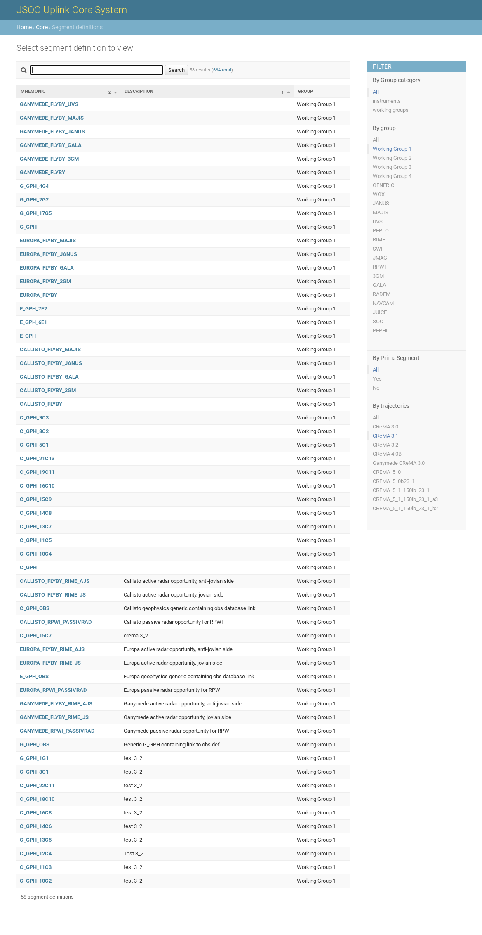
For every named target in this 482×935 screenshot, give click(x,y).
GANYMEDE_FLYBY (42, 172)
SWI (378, 249)
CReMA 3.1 (385, 436)
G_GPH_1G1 (34, 758)
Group (305, 91)
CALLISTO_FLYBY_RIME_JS (53, 595)
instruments (387, 101)
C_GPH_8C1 (34, 772)
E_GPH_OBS (34, 676)
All (376, 92)
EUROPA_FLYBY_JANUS (48, 254)
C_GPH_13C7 (36, 526)
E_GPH (28, 336)
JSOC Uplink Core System (71, 10)
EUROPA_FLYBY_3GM (45, 281)
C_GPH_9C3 (34, 417)
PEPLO (381, 230)
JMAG (380, 258)
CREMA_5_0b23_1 (394, 481)
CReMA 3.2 (385, 445)
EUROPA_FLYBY (38, 295)
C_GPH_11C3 (36, 867)
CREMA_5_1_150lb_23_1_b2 (405, 508)
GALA (379, 285)
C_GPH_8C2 (34, 431)
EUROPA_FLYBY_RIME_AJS (52, 649)
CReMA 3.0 (385, 427)
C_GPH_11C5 (36, 540)
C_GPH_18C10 (37, 799)
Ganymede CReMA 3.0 (399, 463)
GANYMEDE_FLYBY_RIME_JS (54, 717)
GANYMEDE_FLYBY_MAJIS (52, 118)
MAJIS (380, 212)
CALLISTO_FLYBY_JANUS (51, 363)
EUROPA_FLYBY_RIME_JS (50, 663)
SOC (378, 321)
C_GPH (28, 567)
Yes (377, 379)
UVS (378, 221)
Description (139, 91)
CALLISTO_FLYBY (41, 404)
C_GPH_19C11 (37, 472)
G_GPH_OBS (34, 744)
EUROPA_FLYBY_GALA (47, 268)
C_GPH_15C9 (36, 499)
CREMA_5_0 (387, 472)
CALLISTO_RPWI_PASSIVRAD (56, 622)
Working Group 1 (392, 149)
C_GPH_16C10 (37, 486)
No (376, 388)
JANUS (381, 203)
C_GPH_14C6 (36, 826)
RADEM (381, 294)
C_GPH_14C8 (36, 513)
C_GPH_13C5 (36, 840)
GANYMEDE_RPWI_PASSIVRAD (57, 731)
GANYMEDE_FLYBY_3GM (49, 159)
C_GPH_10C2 (36, 881)
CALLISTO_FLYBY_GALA (49, 377)
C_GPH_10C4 (36, 554)
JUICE (380, 312)
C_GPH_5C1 (34, 445)
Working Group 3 (392, 167)
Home (24, 27)
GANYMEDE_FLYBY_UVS (49, 104)
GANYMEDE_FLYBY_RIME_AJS (56, 704)
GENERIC (383, 185)
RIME (379, 240)
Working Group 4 (392, 176)
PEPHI (380, 330)
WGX (379, 194)
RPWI (379, 267)
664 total (222, 70)
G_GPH (28, 227)
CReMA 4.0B (387, 454)
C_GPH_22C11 (37, 785)
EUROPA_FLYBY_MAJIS (48, 240)
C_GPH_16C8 (36, 813)
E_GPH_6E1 (33, 322)
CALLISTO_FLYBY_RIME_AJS (54, 581)
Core (42, 27)
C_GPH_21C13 (37, 458)
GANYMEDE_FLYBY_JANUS (52, 131)
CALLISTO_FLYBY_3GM (48, 390)
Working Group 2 (392, 158)
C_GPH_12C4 (36, 853)
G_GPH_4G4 (34, 186)
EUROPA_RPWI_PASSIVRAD (53, 690)
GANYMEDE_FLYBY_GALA (51, 145)
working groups (391, 110)
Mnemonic (33, 91)
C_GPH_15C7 (36, 635)
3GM (378, 276)
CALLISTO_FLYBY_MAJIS (50, 349)
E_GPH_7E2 (33, 308)
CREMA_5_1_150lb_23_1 (401, 490)
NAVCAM (383, 303)
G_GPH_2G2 (34, 199)
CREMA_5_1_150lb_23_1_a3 (405, 499)
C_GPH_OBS (34, 608)
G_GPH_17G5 (36, 213)
